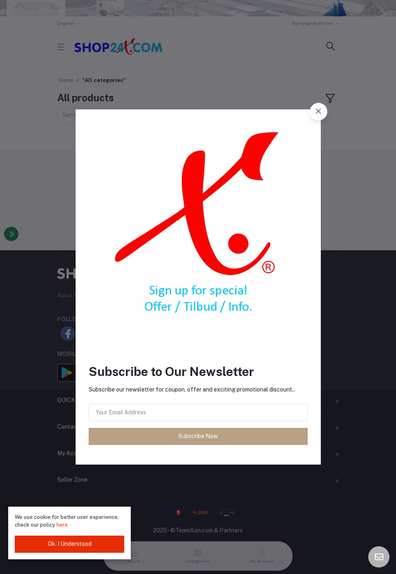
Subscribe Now (198, 436)
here (62, 525)
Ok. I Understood (70, 544)
